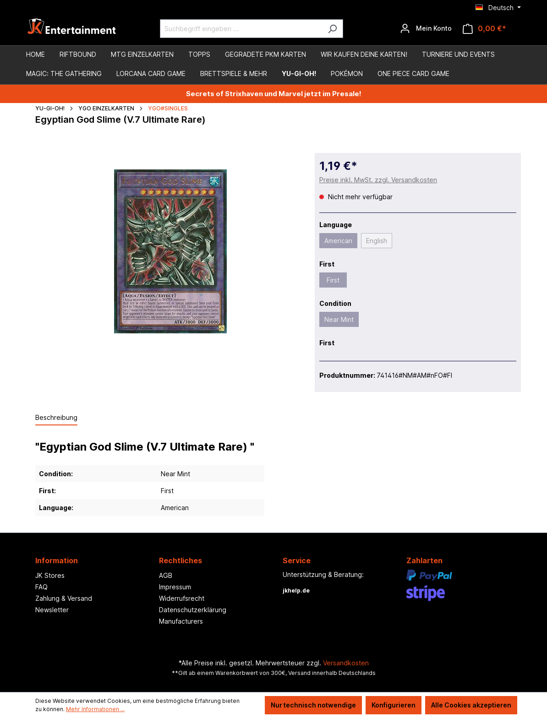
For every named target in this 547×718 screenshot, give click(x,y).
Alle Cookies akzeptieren (471, 705)
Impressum (175, 587)
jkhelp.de (296, 590)
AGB (165, 575)
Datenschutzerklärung (192, 610)
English (376, 241)
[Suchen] (332, 28)
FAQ (41, 587)
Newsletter (52, 610)
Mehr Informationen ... (95, 709)
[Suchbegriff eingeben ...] (241, 28)
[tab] (56, 417)
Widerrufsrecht (181, 598)
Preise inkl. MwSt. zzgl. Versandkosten (378, 180)
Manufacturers (181, 621)
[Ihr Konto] (425, 28)
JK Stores (50, 575)
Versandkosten (346, 663)
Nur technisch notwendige (313, 705)
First (333, 280)
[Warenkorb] (484, 29)
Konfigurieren (394, 705)
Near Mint (339, 319)
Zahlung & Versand (63, 598)
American (338, 241)
